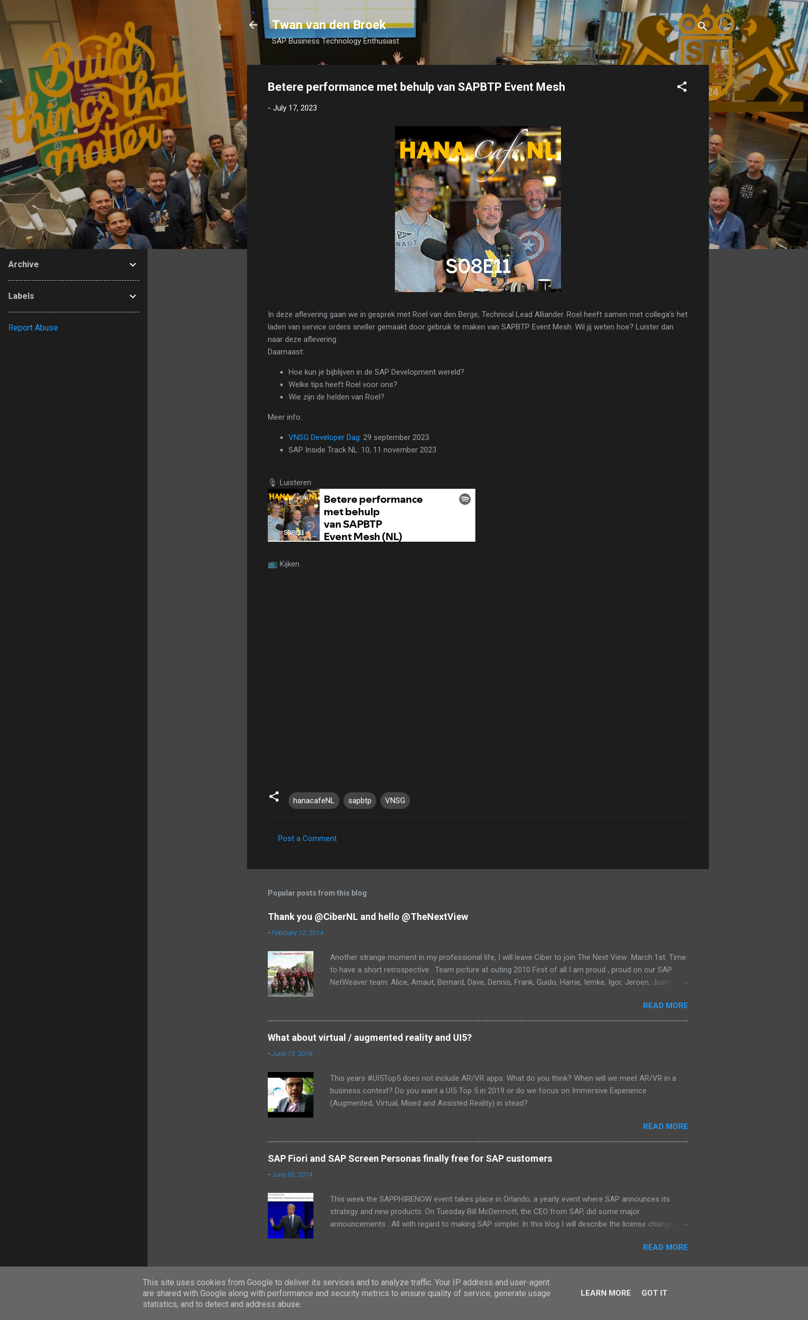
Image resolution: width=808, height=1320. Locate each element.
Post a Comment (307, 838)
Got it (654, 1293)
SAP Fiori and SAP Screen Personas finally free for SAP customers (410, 1158)
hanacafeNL (314, 800)
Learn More (606, 1293)
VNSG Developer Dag (324, 437)
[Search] (702, 28)
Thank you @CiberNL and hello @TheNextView (368, 916)
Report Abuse (33, 328)
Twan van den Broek (329, 25)
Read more (665, 1005)
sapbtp (360, 800)
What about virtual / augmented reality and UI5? (370, 1037)
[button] (682, 88)
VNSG (395, 800)
